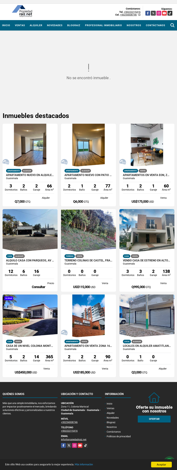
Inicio (6, 25)
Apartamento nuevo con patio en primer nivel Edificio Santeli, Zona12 (88, 175)
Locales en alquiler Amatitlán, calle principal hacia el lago (147, 346)
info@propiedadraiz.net (73, 439)
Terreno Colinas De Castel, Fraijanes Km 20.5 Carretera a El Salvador (88, 260)
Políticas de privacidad (119, 436)
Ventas (20, 25)
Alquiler (36, 25)
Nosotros (134, 25)
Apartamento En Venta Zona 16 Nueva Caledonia (88, 346)
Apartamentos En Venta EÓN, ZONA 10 (147, 175)
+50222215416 (132, 12)
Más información (92, 465)
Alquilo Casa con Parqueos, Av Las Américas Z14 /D (30, 260)
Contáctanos (155, 25)
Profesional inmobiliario (103, 25)
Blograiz (73, 25)
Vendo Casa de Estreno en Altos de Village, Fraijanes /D (147, 260)
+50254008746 (128, 14)
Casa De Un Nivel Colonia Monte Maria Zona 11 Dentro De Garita (30, 346)
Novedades (55, 25)
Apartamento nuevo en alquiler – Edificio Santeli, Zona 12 (30, 175)
